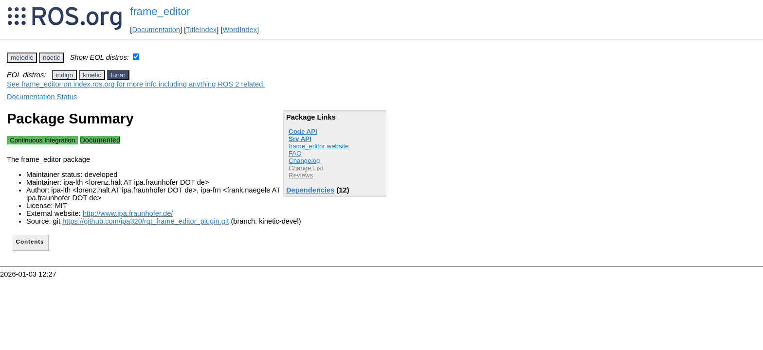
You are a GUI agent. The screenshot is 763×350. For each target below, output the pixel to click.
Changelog (304, 160)
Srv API (300, 138)
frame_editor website (319, 146)
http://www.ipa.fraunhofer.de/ (128, 213)
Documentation (156, 30)
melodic (22, 57)
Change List (306, 168)
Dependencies (310, 190)
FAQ (295, 153)
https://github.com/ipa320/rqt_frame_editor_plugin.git (145, 221)
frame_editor (160, 11)
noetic (51, 57)
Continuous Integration (42, 140)
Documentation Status (42, 97)
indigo (64, 75)
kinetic (92, 75)
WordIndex (239, 30)
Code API (303, 131)
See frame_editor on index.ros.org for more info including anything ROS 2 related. (136, 84)
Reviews (301, 175)
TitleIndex (201, 30)
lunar (118, 75)
